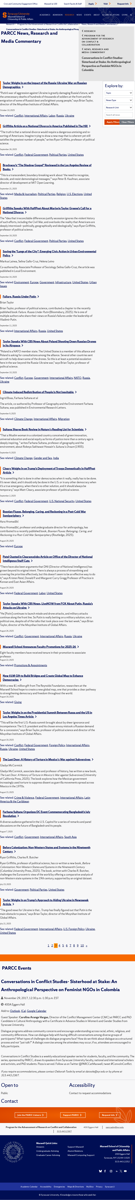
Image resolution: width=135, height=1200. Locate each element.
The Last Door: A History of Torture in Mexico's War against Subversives (48, 759)
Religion (61, 194)
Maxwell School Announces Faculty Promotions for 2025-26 (41, 647)
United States (76, 155)
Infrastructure (63, 282)
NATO (77, 378)
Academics (45, 15)
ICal (23, 1011)
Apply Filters (114, 122)
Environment (21, 282)
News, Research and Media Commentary (99, 24)
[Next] (86, 945)
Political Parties (58, 155)
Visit (106, 4)
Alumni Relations (110, 15)
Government (47, 282)
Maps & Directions (75, 1186)
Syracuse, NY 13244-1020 (117, 1157)
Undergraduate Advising (47, 1151)
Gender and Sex (43, 458)
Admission (58, 15)
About (97, 15)
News (79, 15)
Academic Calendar (29, 1186)
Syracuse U (110, 1186)
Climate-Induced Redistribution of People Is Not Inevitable (40, 392)
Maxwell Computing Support (81, 1155)
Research (69, 15)
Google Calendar (36, 1011)
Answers (40, 1146)
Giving (125, 15)
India (56, 458)
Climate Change (23, 419)
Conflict (18, 115)
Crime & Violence (24, 797)
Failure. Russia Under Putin (21, 296)
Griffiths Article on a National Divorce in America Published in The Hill (47, 126)
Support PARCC (73, 1115)
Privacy (99, 1186)
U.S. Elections (75, 194)
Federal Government (36, 155)
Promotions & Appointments (30, 665)
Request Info (123, 4)
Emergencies (59, 1186)
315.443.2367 (64, 1131)
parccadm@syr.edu (115, 1127)
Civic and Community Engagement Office (20, 4)
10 (82, 945)
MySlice (89, 1186)
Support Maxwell (76, 1146)
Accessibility (45, 1186)
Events (87, 15)
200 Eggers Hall (122, 1154)
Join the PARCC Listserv (30, 1115)
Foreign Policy (57, 745)
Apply (91, 4)
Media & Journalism (25, 194)
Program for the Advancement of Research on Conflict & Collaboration (48, 24)
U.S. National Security (61, 501)
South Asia (70, 837)
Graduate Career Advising (48, 1155)
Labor (52, 115)
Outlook (15, 1011)
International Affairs (36, 115)
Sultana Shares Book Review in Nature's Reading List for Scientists (44, 429)
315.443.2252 (122, 1161)
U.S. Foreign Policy (73, 929)
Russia (60, 115)
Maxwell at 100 (50, 4)
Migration (64, 419)
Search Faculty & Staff (73, 4)
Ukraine (69, 115)
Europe (34, 282)
